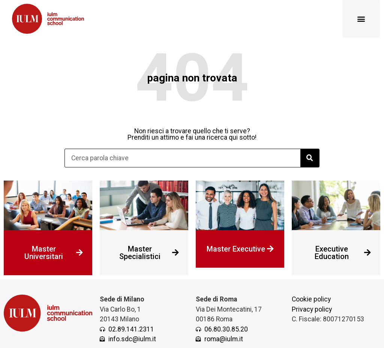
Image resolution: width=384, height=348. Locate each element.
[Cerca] (309, 158)
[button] (361, 19)
